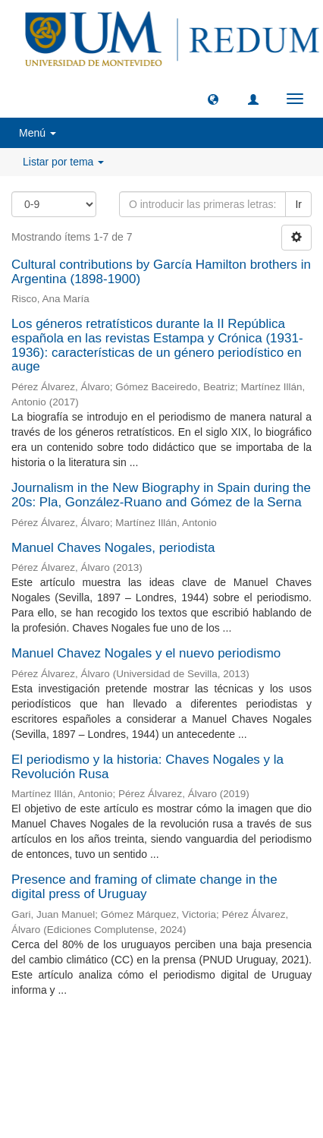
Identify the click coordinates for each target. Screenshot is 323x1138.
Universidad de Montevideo (130, 1046)
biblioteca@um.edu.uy (161, 1081)
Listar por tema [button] (63, 162)
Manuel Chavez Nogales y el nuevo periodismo (146, 653)
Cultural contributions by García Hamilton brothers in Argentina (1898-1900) (161, 271)
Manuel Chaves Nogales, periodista (113, 548)
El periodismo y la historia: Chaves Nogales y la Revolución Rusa (147, 766)
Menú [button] (37, 133)
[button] (213, 99)
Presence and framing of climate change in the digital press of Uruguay (144, 886)
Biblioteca (242, 1046)
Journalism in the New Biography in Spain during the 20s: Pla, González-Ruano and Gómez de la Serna (161, 495)
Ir (298, 204)
